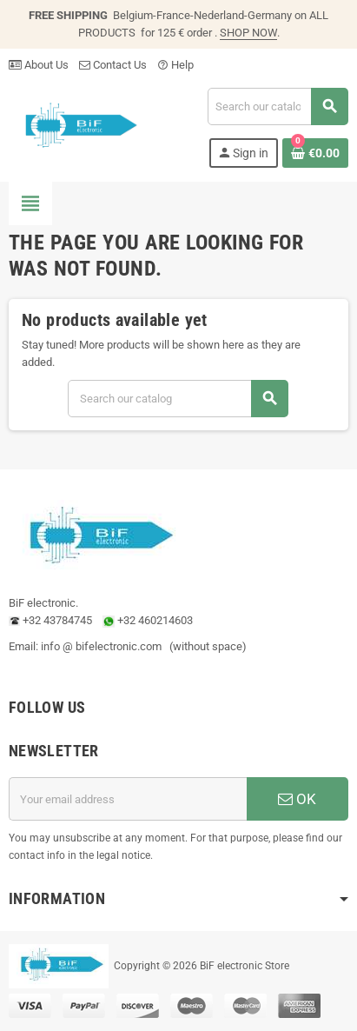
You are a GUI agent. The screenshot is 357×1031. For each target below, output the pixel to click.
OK (297, 799)
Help (175, 64)
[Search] (277, 106)
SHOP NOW (248, 32)
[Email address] (128, 799)
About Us (39, 64)
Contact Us (113, 64)
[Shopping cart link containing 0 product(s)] (315, 153)
